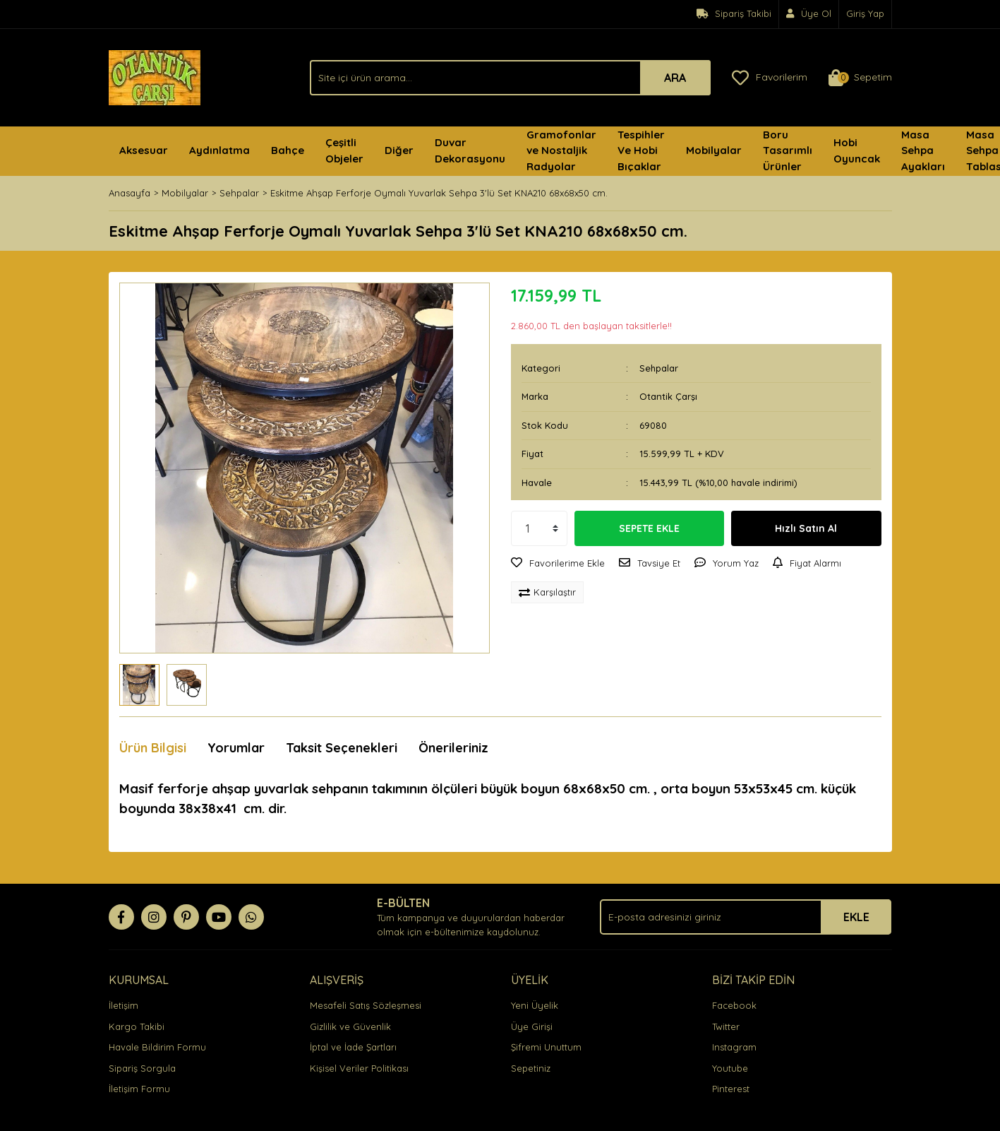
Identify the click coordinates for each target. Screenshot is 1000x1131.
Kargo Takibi (136, 1026)
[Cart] (860, 77)
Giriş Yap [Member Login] (865, 13)
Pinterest (730, 1088)
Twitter (726, 1026)
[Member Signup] (809, 14)
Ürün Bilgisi (152, 748)
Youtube (730, 1068)
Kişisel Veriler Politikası (359, 1068)
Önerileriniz (453, 748)
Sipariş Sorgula (142, 1068)
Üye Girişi (532, 1026)
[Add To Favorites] (558, 564)
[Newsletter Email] (745, 917)
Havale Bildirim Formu (157, 1047)
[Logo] (154, 76)
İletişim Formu (139, 1088)
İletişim (123, 1005)
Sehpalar (658, 368)
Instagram (734, 1047)
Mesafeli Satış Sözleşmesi (365, 1005)
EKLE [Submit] (856, 917)
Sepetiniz (530, 1068)
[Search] (510, 77)
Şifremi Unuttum (546, 1047)
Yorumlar (236, 748)
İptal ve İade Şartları (353, 1047)
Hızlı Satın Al (806, 528)
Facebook (734, 1005)
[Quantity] (539, 528)
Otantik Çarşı (668, 396)
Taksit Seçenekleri (341, 748)
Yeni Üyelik (534, 1005)
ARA (675, 78)
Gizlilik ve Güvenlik (350, 1026)
